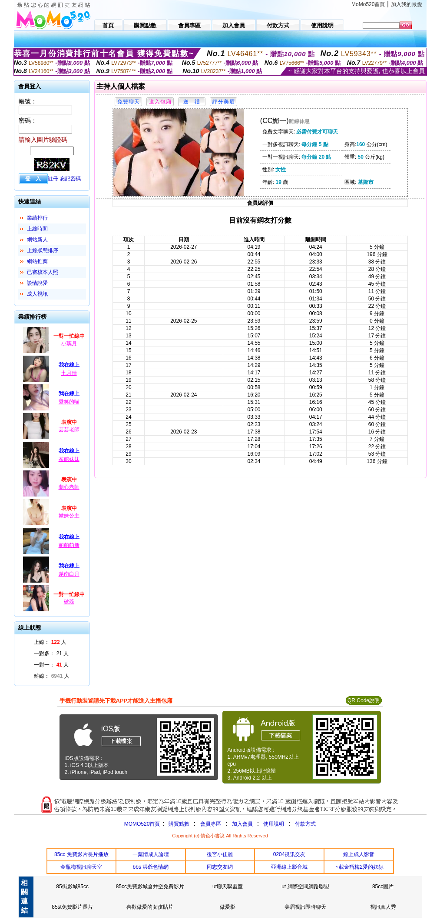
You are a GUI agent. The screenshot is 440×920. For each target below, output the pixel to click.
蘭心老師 (69, 487)
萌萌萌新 (69, 545)
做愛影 (227, 907)
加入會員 (242, 824)
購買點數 (178, 824)
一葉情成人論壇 (150, 854)
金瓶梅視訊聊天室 (81, 867)
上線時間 (37, 229)
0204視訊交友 (289, 854)
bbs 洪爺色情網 (151, 867)
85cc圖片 (383, 886)
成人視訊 (37, 294)
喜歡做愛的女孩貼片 (149, 907)
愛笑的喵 (69, 402)
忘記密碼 (70, 179)
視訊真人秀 (383, 907)
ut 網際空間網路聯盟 (305, 886)
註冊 (53, 179)
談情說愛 (37, 283)
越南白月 (69, 574)
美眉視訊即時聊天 (305, 907)
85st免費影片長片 (72, 907)
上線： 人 (50, 642)
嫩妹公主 (69, 516)
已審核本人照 (42, 272)
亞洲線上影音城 (289, 867)
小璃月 (69, 343)
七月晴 (69, 373)
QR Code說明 (363, 700)
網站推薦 (37, 261)
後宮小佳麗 (220, 854)
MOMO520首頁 (142, 824)
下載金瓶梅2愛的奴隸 (359, 867)
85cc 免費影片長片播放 (81, 854)
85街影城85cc (72, 886)
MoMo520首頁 (368, 4)
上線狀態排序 (42, 250)
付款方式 (305, 824)
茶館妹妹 (69, 459)
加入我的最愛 (406, 4)
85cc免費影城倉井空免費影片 (150, 886)
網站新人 (37, 240)
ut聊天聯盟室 (227, 886)
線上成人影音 (358, 854)
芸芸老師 (69, 430)
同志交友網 (220, 867)
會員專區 (210, 824)
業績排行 (37, 218)
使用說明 (273, 824)
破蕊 (69, 602)
